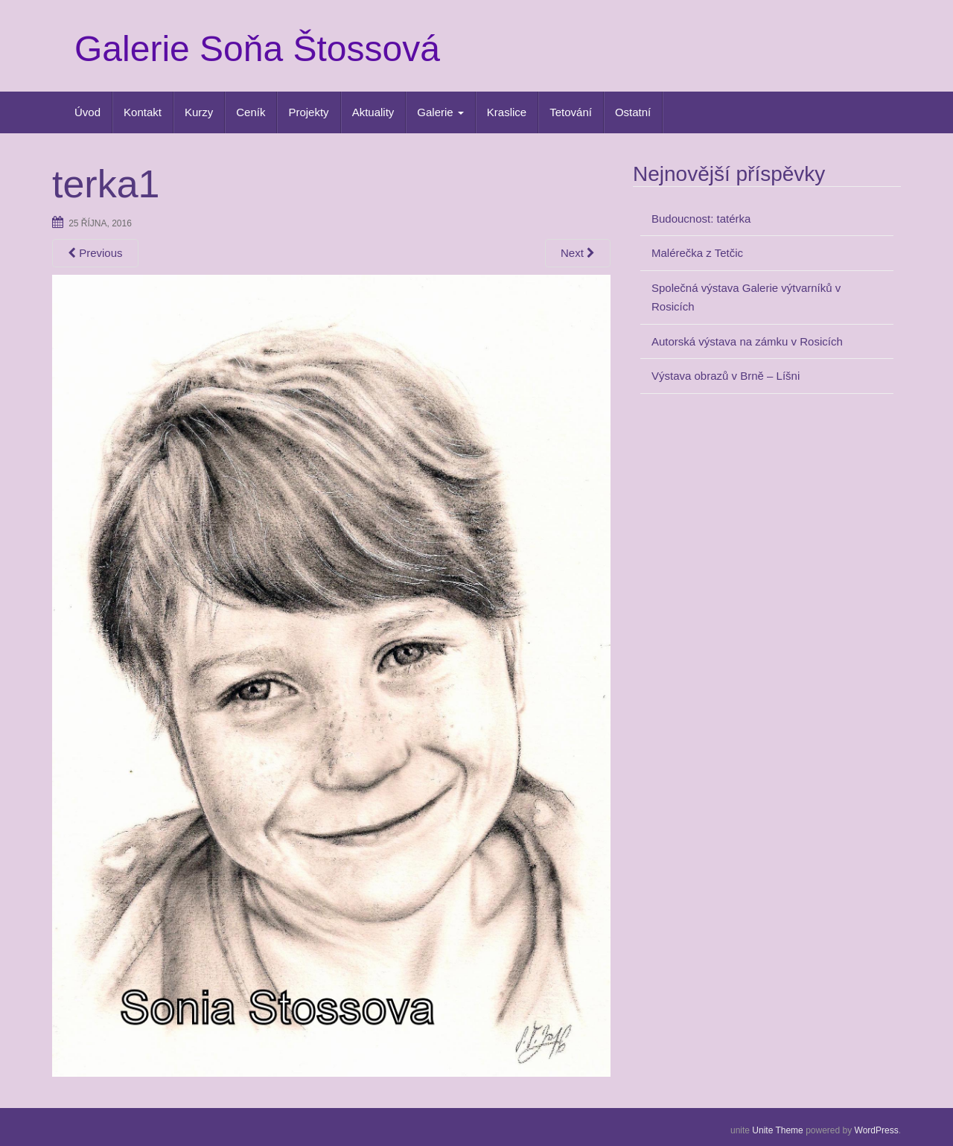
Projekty (308, 112)
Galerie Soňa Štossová (257, 49)
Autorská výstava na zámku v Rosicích (747, 341)
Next (578, 252)
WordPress (877, 1130)
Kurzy (199, 112)
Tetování (570, 112)
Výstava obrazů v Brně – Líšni (725, 375)
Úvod (87, 112)
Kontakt (143, 112)
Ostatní (633, 112)
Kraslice (506, 112)
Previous (95, 252)
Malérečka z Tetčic (697, 252)
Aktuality (373, 112)
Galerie (440, 112)
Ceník (250, 112)
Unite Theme (777, 1130)
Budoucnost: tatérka (700, 218)
